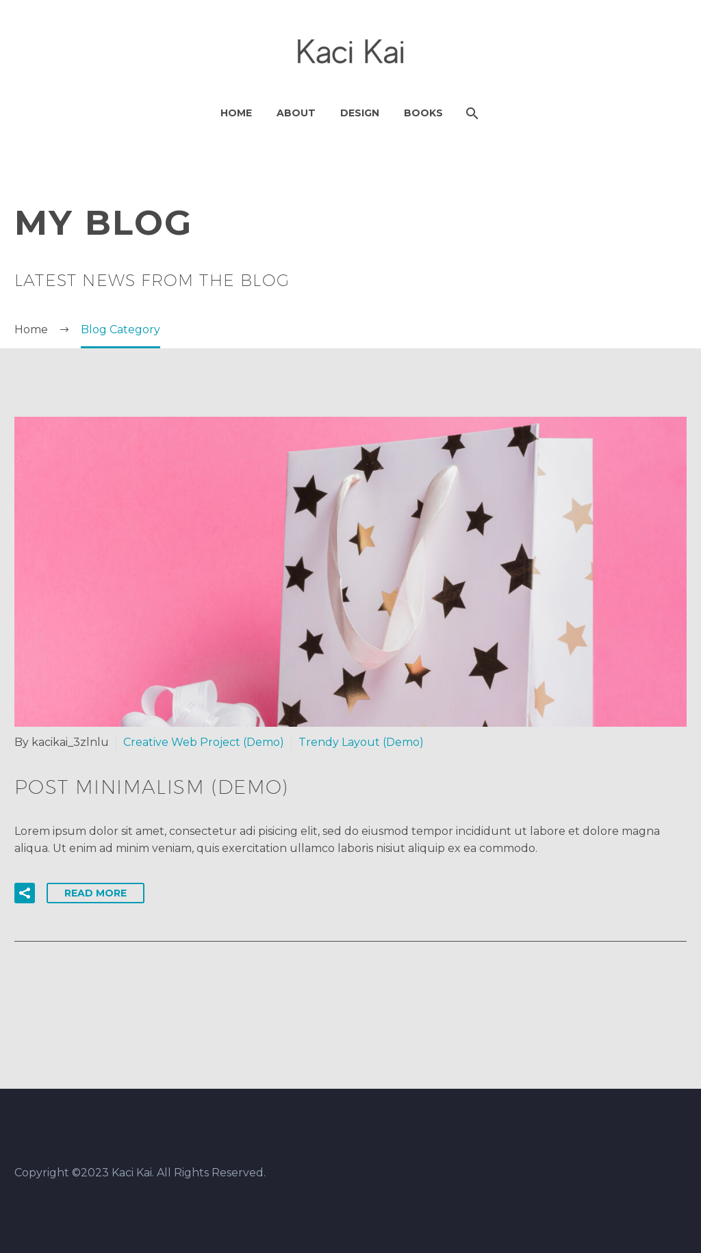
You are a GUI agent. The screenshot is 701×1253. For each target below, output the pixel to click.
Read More (95, 893)
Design (359, 113)
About (296, 113)
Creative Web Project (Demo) (203, 742)
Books (423, 113)
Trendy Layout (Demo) (361, 742)
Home (236, 113)
